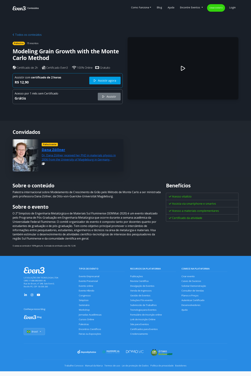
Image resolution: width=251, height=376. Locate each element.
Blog (159, 7)
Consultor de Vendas (193, 292)
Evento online (86, 287)
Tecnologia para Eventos (144, 313)
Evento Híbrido (87, 292)
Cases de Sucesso (191, 281)
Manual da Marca (88, 370)
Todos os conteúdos (27, 35)
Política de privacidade (168, 370)
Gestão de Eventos (141, 297)
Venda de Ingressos (141, 292)
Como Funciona (140, 7)
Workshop (84, 313)
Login (232, 7)
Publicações (137, 276)
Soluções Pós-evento (142, 303)
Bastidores (191, 370)
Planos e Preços (190, 297)
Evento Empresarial (90, 276)
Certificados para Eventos (145, 335)
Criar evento (216, 7)
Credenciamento (139, 340)
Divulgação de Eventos (143, 287)
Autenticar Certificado (194, 303)
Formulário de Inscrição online (147, 319)
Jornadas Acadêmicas (91, 319)
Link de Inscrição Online (143, 324)
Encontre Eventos (190, 7)
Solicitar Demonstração (194, 287)
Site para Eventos (140, 329)
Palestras (84, 329)
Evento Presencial (89, 281)
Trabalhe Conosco (63, 370)
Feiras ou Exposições (91, 340)
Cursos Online (86, 324)
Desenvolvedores (191, 308)
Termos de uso (110, 370)
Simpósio (84, 303)
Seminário (84, 308)
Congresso (85, 297)
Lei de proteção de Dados (137, 370)
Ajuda (171, 7)
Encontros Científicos (91, 335)
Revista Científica (140, 281)
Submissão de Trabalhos (144, 308)
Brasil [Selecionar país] (35, 337)
